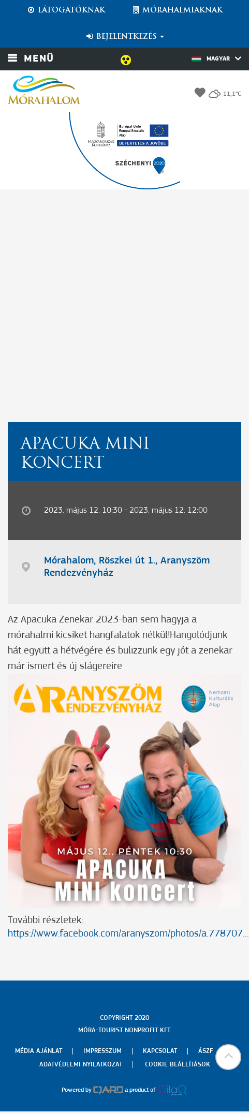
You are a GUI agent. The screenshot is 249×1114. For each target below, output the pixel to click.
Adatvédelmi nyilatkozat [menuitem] (80, 1064)
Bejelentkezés (124, 37)
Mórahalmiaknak (177, 10)
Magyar (216, 58)
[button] (228, 1057)
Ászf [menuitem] (205, 1051)
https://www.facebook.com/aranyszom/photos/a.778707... (128, 934)
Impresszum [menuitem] (102, 1051)
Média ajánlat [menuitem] (38, 1051)
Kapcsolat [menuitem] (160, 1051)
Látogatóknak (65, 10)
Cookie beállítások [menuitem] (177, 1064)
